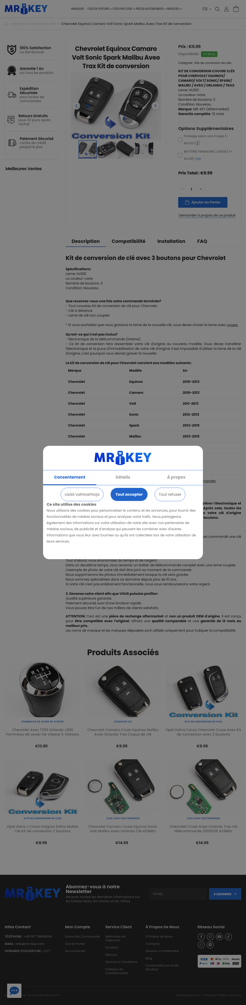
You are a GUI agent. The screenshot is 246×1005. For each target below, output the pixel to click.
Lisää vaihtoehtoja (82, 494)
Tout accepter (129, 494)
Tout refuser (170, 494)
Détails (123, 477)
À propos (176, 477)
